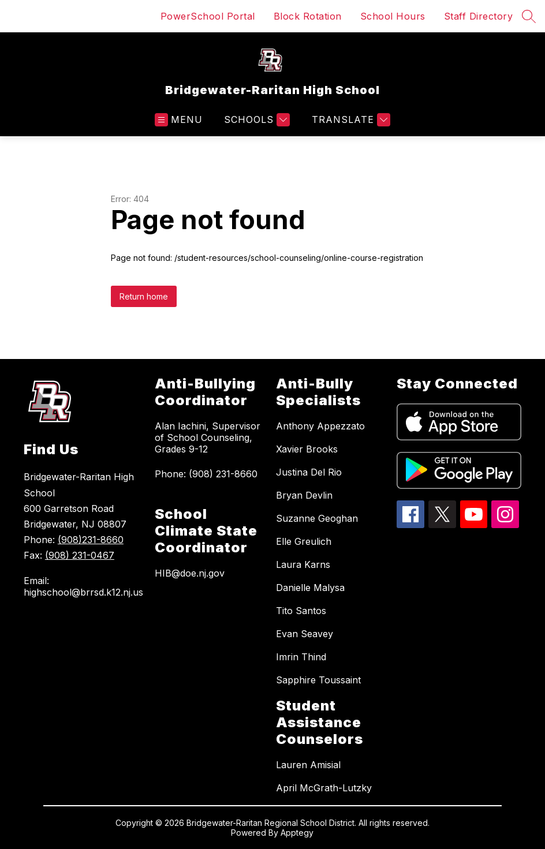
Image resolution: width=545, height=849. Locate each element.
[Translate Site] (349, 120)
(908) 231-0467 (79, 555)
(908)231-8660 (91, 539)
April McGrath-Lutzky (324, 788)
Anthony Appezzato (320, 426)
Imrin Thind (301, 657)
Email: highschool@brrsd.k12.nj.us (83, 586)
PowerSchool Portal (207, 16)
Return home (144, 296)
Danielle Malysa (310, 587)
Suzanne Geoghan (317, 518)
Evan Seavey (304, 633)
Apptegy (297, 832)
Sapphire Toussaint (318, 680)
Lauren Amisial (308, 765)
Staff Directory (478, 16)
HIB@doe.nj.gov (190, 573)
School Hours (392, 16)
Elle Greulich (303, 541)
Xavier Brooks (307, 449)
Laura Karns (303, 564)
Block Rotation (308, 16)
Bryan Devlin (304, 495)
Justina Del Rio (309, 472)
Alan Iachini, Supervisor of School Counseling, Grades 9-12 (207, 437)
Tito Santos (301, 610)
